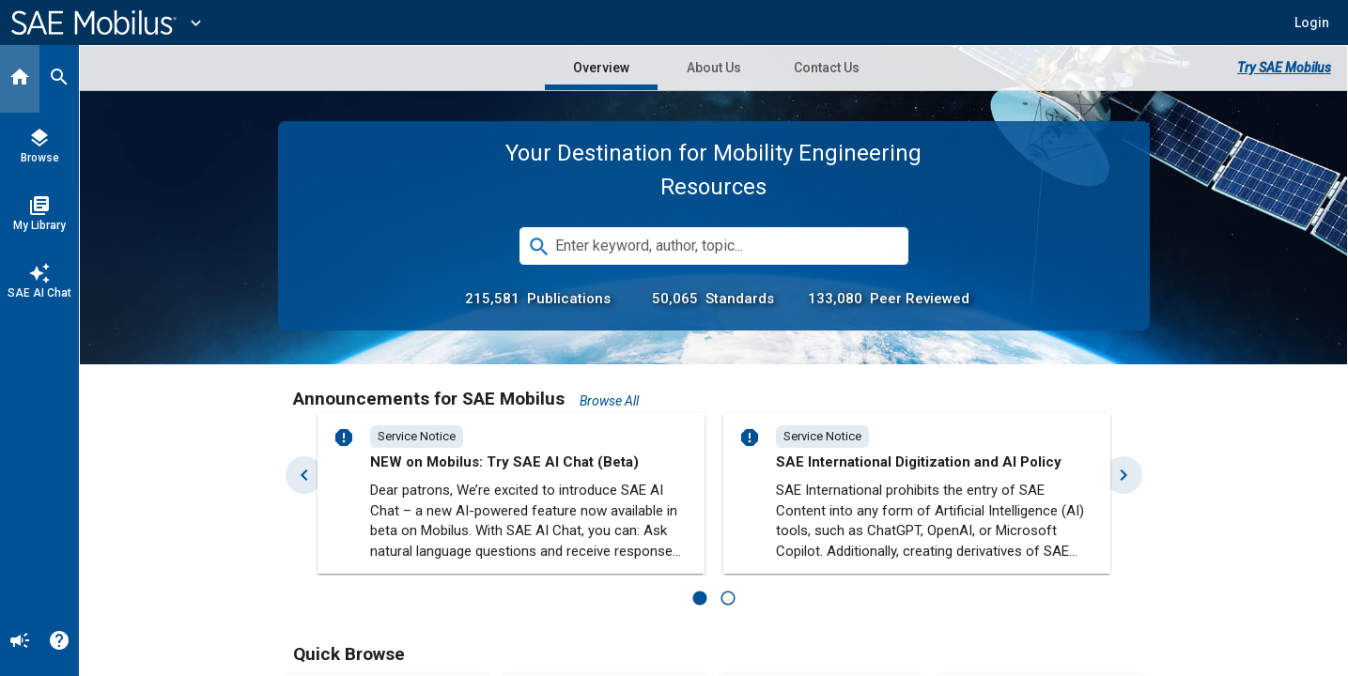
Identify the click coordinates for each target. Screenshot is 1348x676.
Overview (601, 67)
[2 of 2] (728, 598)
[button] (1312, 22)
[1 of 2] (700, 598)
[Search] (59, 79)
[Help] (59, 642)
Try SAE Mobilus (1284, 67)
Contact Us (827, 67)
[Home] (19, 79)
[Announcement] (19, 642)
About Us (714, 67)
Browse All (609, 400)
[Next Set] (1123, 475)
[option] (416, 436)
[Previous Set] (304, 475)
